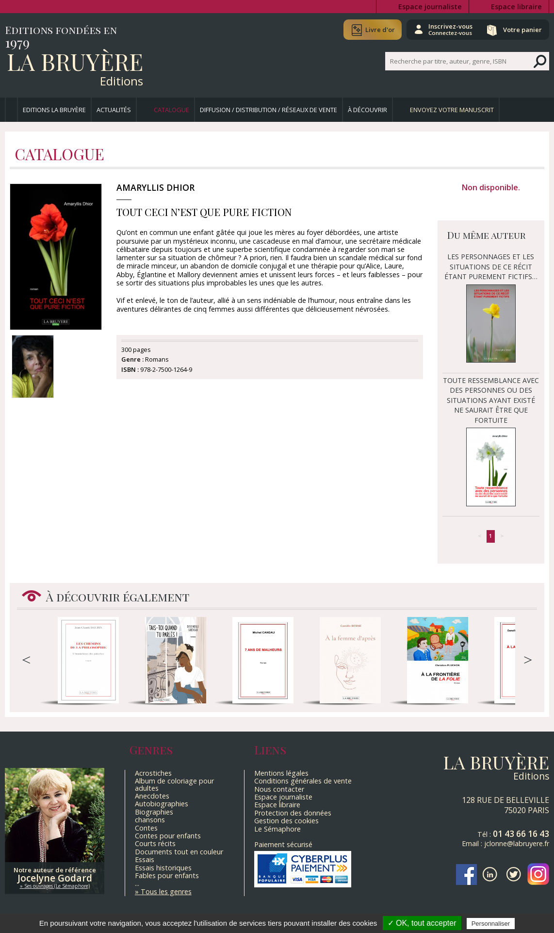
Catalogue (171, 109)
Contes (146, 828)
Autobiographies (161, 803)
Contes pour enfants (168, 835)
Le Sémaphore (277, 828)
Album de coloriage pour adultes (174, 784)
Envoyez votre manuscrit (452, 109)
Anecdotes (152, 795)
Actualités (114, 109)
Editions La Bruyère (54, 109)
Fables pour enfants (167, 875)
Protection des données (292, 812)
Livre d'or (376, 29)
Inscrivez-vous (447, 29)
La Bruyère (75, 61)
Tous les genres (166, 891)
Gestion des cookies (286, 820)
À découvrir (367, 109)
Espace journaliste (430, 6)
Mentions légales (281, 773)
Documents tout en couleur (179, 851)
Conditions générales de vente (303, 780)
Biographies (154, 811)
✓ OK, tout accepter (422, 923)
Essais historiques (163, 867)
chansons (150, 819)
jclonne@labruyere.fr (516, 843)
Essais (144, 859)
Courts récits (155, 843)
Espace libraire (516, 6)
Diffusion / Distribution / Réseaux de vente (268, 109)
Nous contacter (279, 789)
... (137, 883)
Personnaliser (491, 923)
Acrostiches (153, 773)
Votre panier (521, 29)
